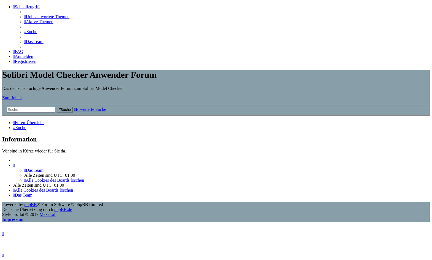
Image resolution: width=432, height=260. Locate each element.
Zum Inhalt (12, 97)
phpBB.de (63, 209)
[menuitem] (46, 16)
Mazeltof (48, 214)
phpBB (30, 204)
